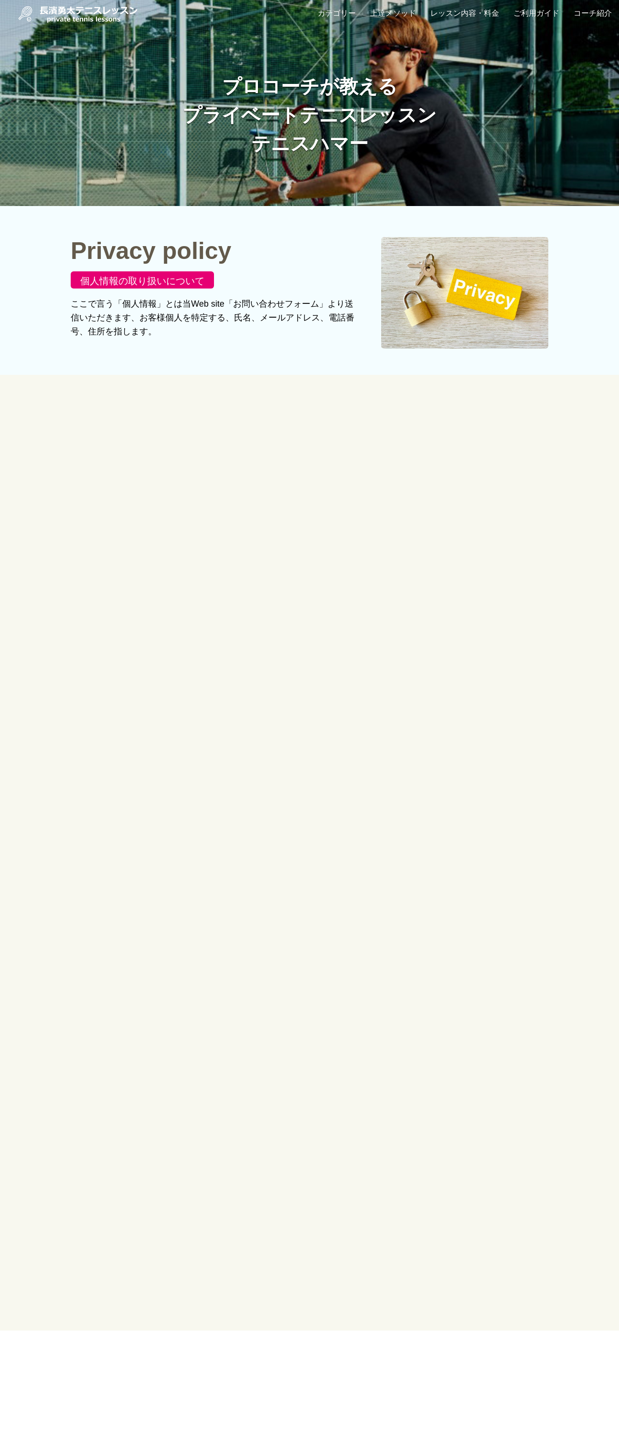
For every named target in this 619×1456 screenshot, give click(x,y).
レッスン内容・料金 (464, 13)
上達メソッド (393, 13)
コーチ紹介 (593, 13)
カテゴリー (337, 13)
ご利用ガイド (536, 13)
